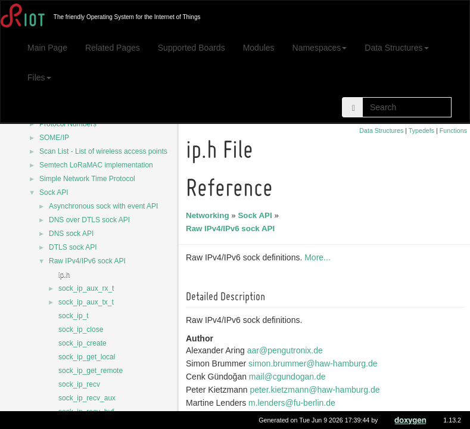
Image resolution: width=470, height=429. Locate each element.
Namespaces (319, 47)
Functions (453, 130)
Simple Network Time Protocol (87, 179)
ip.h (64, 275)
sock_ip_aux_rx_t (86, 288)
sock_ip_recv (79, 384)
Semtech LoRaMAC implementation (96, 165)
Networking (209, 215)
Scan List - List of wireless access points (103, 151)
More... (319, 257)
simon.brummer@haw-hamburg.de (314, 363)
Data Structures (396, 47)
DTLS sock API (73, 247)
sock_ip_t (73, 316)
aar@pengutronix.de (287, 350)
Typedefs (421, 130)
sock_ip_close (80, 329)
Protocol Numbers (68, 124)
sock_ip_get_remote (90, 370)
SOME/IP (54, 137)
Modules (259, 47)
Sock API (54, 192)
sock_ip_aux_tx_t (86, 302)
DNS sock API (71, 233)
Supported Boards (191, 47)
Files (39, 77)
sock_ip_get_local (86, 357)
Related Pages (112, 47)
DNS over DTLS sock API (89, 220)
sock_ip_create (82, 343)
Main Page (47, 47)
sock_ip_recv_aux (87, 398)
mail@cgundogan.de (289, 376)
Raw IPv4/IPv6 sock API (87, 261)
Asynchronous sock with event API (103, 206)
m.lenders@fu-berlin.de (293, 403)
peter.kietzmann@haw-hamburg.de (316, 389)
